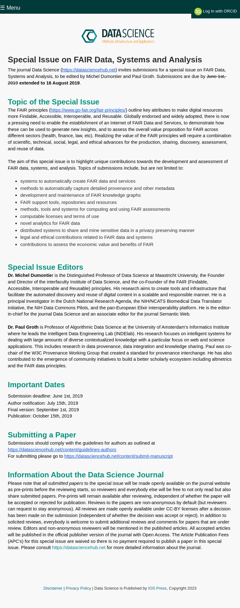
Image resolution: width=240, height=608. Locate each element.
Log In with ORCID (215, 11)
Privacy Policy (78, 588)
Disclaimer (52, 588)
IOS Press (157, 588)
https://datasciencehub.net (79, 547)
